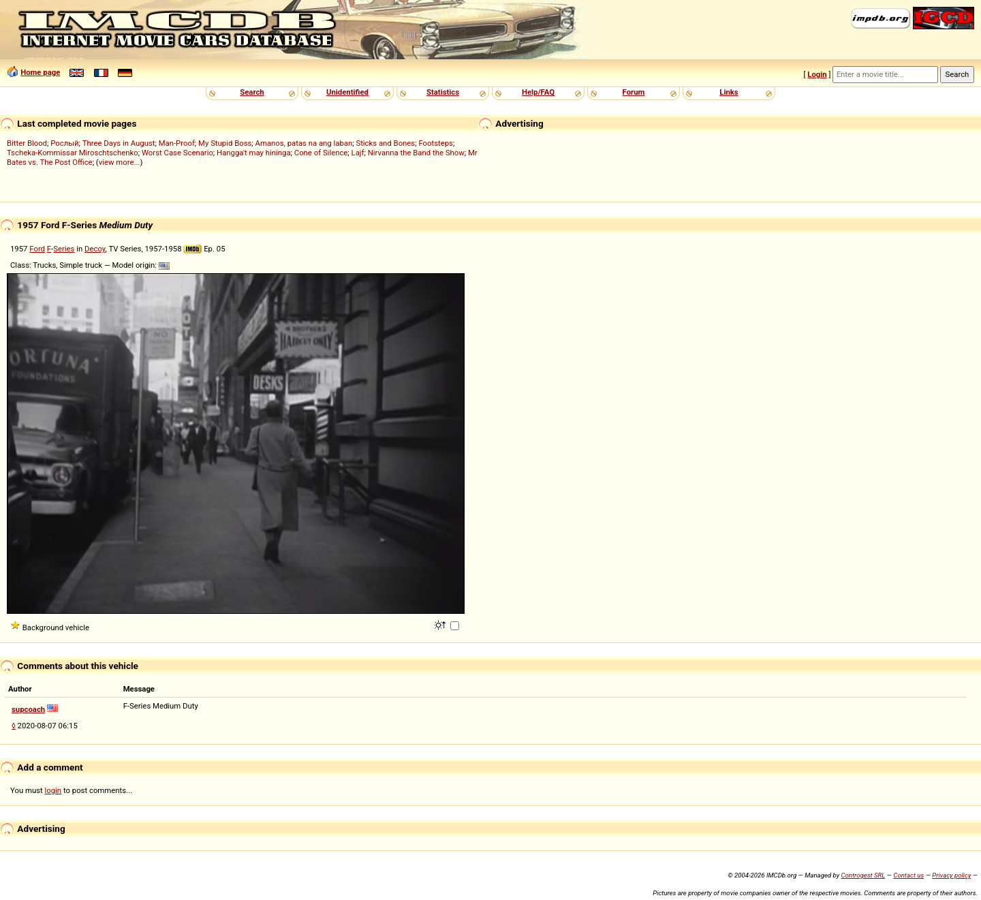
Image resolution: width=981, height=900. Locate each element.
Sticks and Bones (385, 143)
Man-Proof (177, 143)
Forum (634, 92)
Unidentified (347, 92)
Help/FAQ (538, 92)
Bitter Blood (27, 143)
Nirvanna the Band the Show (416, 152)
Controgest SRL (863, 875)
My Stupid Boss (224, 143)
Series (63, 248)
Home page (40, 72)
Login (816, 74)
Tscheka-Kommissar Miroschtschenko (72, 152)
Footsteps (435, 143)
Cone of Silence (321, 152)
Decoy (95, 248)
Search (252, 92)
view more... (119, 162)
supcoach (28, 709)
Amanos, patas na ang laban (304, 143)
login (53, 790)
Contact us (908, 875)
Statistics (442, 92)
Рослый (64, 143)
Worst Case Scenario (177, 152)
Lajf (358, 152)
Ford (37, 248)
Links (728, 92)
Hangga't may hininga (253, 152)
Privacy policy (951, 875)
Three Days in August (118, 143)
